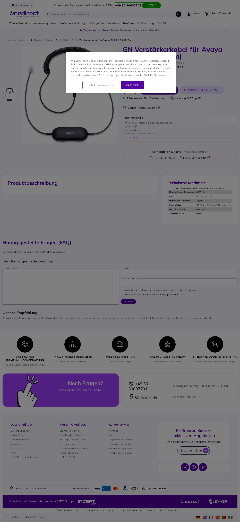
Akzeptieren (132, 85)
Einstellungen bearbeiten (101, 85)
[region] (121, 72)
